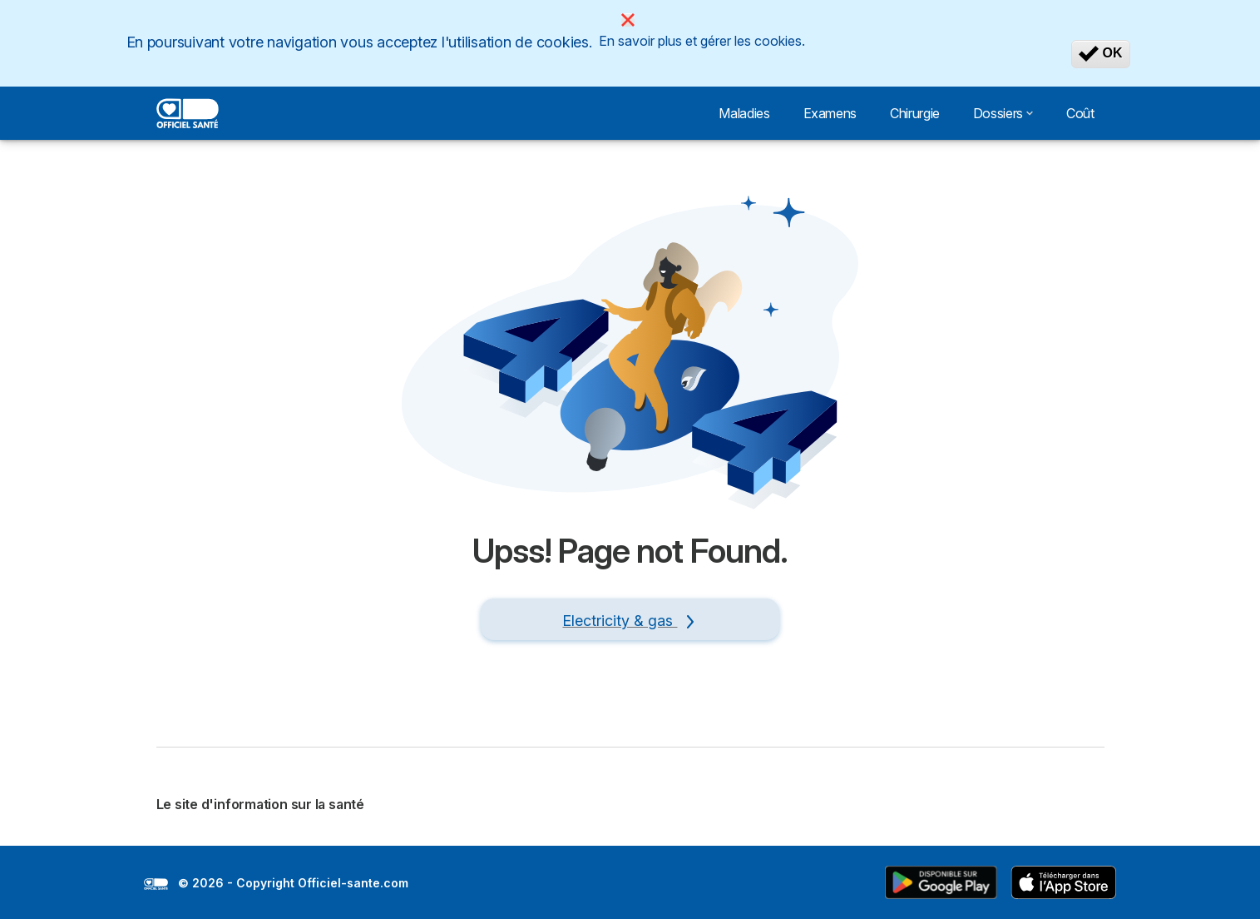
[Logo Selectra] (188, 113)
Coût (1080, 113)
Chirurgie (915, 113)
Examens (830, 113)
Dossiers (1003, 113)
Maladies (744, 113)
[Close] (628, 20)
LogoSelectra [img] (156, 884)
